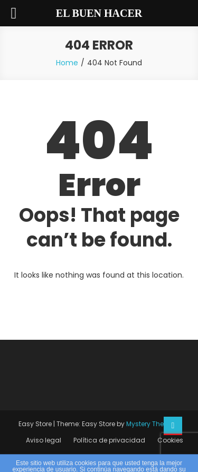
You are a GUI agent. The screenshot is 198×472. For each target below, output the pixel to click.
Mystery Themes (152, 423)
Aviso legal (43, 440)
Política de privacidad (109, 440)
